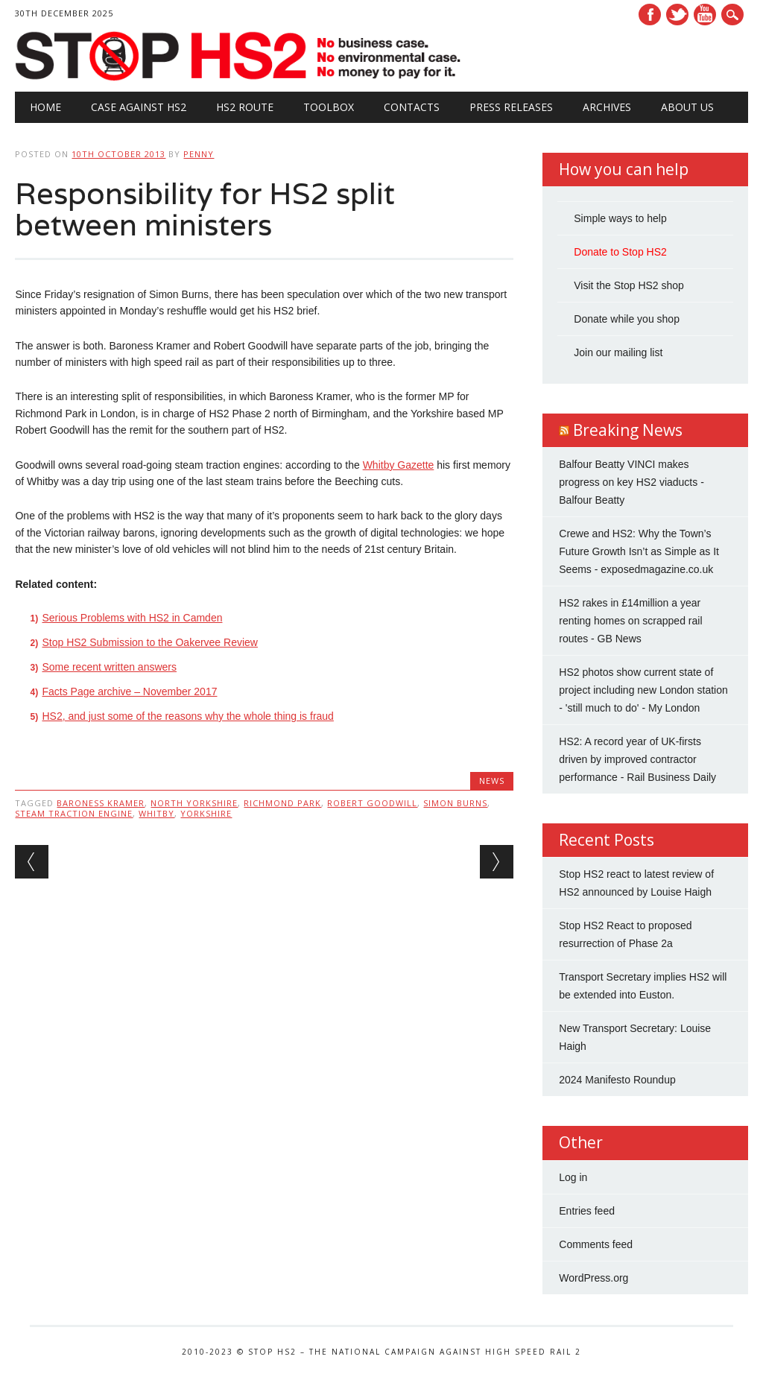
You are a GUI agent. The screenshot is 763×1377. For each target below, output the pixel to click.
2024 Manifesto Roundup (617, 1080)
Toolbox (328, 107)
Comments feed (596, 1244)
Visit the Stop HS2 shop (629, 285)
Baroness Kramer (101, 802)
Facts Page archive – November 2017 (129, 691)
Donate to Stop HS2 (620, 252)
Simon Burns (455, 802)
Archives (607, 107)
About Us (687, 107)
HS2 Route (244, 107)
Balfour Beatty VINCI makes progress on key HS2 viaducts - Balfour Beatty (631, 482)
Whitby (156, 813)
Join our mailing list (618, 352)
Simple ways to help (620, 218)
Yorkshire (206, 813)
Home (45, 107)
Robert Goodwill (372, 802)
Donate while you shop (627, 319)
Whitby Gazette (398, 465)
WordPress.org (593, 1278)
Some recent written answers (109, 667)
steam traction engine (74, 813)
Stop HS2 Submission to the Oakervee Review (149, 642)
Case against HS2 (138, 107)
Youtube (705, 14)
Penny (198, 153)
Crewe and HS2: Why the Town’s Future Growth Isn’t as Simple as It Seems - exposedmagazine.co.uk (639, 551)
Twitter (677, 14)
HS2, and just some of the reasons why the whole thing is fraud (187, 716)
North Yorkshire (194, 802)
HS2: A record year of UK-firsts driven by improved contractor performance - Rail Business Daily (637, 759)
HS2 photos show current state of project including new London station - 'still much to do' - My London (643, 690)
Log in (573, 1177)
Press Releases (511, 107)
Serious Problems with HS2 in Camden (132, 618)
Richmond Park (282, 802)
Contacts (412, 107)
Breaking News (628, 430)
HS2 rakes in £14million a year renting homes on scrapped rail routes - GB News (630, 621)
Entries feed (587, 1211)
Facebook (650, 14)
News (491, 780)
